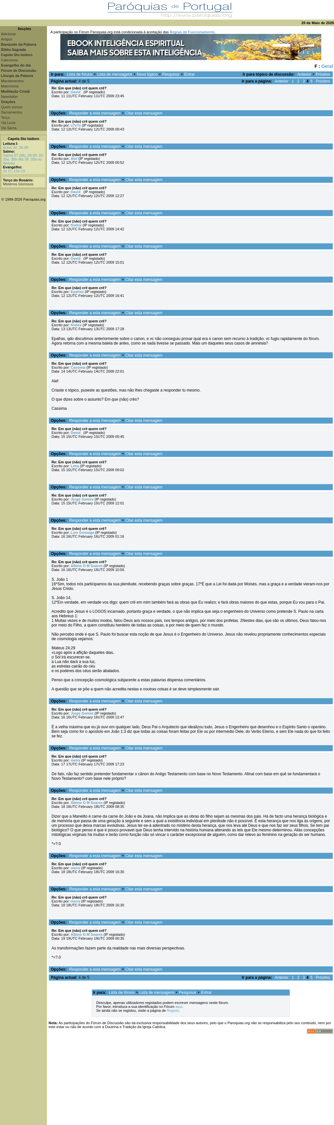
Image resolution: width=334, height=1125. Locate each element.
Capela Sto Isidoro (23, 139)
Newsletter (9, 97)
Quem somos (11, 107)
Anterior (304, 74)
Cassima (78, 367)
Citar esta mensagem (143, 113)
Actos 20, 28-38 (15, 147)
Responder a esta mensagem (94, 113)
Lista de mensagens (114, 74)
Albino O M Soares (87, 566)
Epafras (77, 292)
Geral (327, 66)
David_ (77, 92)
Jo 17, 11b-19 (14, 171)
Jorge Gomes (82, 499)
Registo (173, 1010)
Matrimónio (10, 86)
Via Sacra (9, 128)
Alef (74, 159)
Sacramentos (11, 112)
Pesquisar (170, 74)
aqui (178, 1007)
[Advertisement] (190, 1079)
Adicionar (8, 34)
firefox (76, 225)
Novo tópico (147, 74)
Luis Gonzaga (82, 532)
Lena (75, 466)
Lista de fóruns (80, 74)
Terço (5, 117)
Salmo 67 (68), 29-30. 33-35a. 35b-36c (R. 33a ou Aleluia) (23, 159)
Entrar (189, 74)
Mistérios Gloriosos (18, 184)
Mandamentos (12, 81)
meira (75, 760)
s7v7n (76, 125)
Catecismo (9, 60)
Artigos (6, 39)
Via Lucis (8, 123)
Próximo (323, 74)
